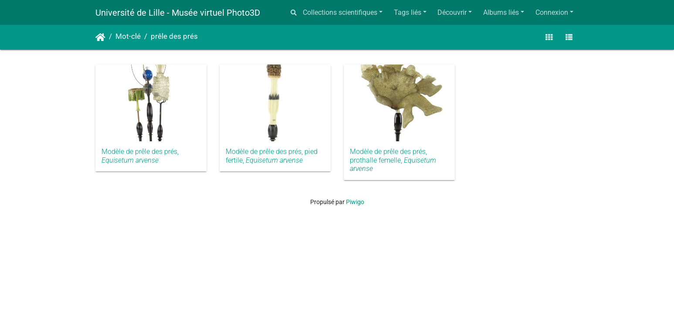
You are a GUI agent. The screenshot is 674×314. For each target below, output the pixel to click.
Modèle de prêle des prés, (140, 155)
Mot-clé (128, 36)
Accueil (100, 37)
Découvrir (452, 12)
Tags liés (407, 12)
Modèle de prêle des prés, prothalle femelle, (393, 160)
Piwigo (355, 201)
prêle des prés (174, 36)
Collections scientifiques (340, 12)
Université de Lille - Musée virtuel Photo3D (177, 12)
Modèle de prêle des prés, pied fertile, (272, 155)
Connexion (551, 12)
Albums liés (501, 12)
